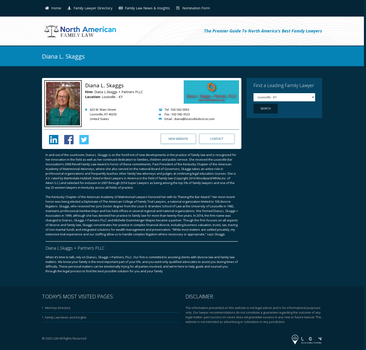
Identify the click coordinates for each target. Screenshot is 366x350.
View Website (178, 139)
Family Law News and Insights (66, 317)
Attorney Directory (57, 308)
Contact (216, 139)
